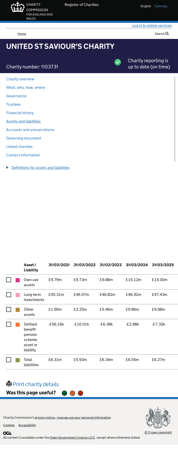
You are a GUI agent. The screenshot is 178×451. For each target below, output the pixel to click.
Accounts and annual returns (30, 129)
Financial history (20, 112)
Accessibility (27, 425)
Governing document (23, 138)
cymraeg (160, 6)
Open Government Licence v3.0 (72, 437)
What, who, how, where (25, 87)
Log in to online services (152, 25)
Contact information (23, 155)
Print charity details (32, 384)
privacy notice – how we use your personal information (73, 417)
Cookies (9, 425)
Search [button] (162, 34)
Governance (16, 96)
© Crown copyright (158, 432)
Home (21, 34)
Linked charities (19, 146)
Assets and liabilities (23, 121)
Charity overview (20, 79)
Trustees (13, 104)
